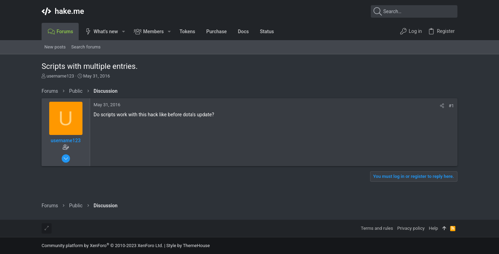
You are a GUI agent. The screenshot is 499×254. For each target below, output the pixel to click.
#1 (451, 105)
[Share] (442, 105)
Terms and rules (377, 228)
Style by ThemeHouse (188, 245)
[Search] (414, 11)
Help (433, 228)
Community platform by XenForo (102, 245)
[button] (123, 31)
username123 (60, 76)
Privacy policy (410, 228)
